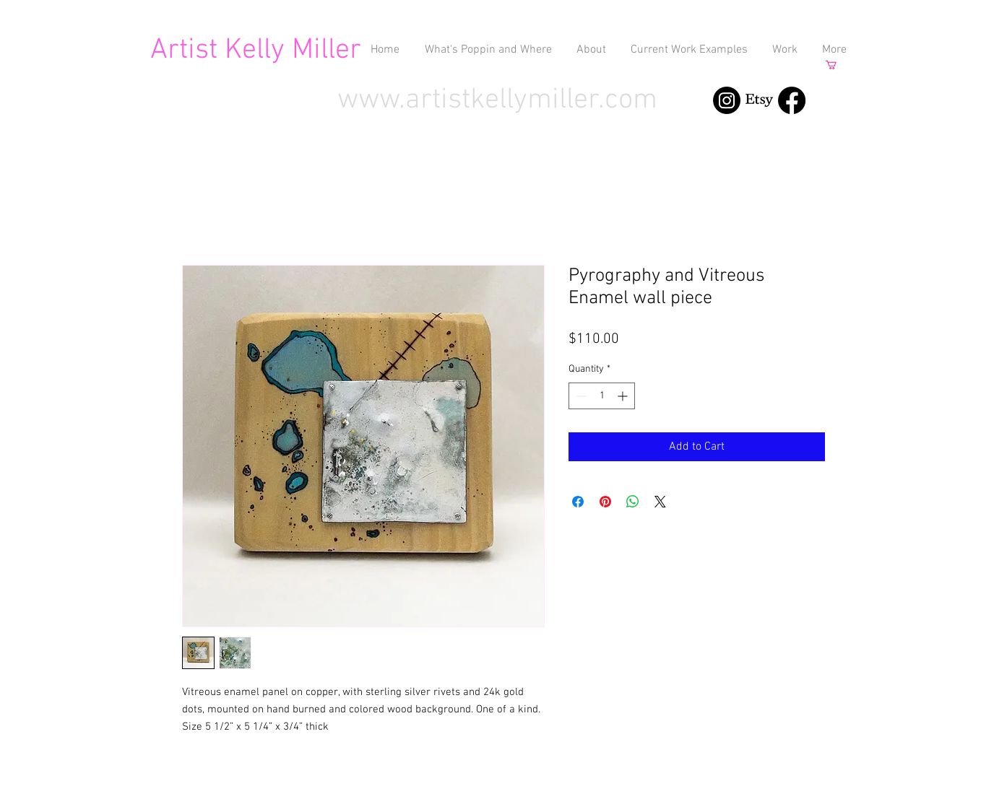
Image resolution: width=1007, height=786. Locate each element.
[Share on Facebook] (578, 501)
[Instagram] (726, 100)
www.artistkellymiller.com (497, 100)
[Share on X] (660, 501)
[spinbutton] (602, 396)
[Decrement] (580, 396)
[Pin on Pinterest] (605, 501)
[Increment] (624, 396)
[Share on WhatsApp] (632, 501)
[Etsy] (759, 100)
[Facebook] (791, 100)
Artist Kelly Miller (255, 50)
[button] (836, 65)
